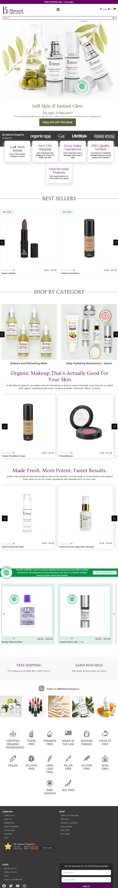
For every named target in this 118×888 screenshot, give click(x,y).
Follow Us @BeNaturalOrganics (63, 688)
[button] (58, 10)
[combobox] (59, 18)
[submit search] (114, 18)
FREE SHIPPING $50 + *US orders (59, 1)
